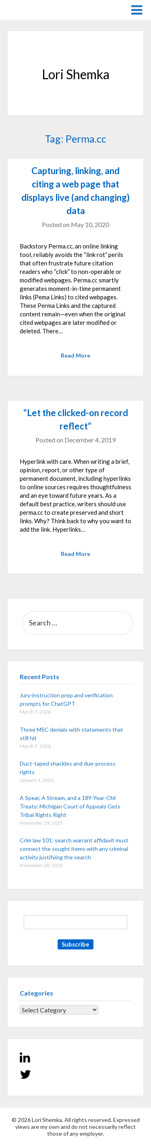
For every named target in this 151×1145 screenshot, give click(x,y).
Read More (75, 355)
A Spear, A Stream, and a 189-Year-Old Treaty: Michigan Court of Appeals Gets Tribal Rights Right (70, 806)
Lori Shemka (32, 9)
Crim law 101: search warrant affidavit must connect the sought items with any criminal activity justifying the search (74, 849)
